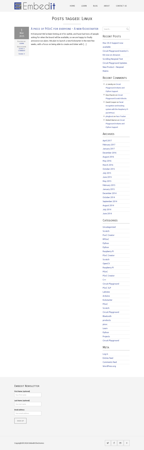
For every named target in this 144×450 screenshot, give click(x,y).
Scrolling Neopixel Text (113, 59)
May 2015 (107, 181)
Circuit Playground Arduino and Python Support (115, 87)
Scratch (106, 231)
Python (106, 243)
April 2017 (107, 140)
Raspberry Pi (108, 251)
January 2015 (109, 189)
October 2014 (109, 197)
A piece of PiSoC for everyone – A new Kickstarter (64, 28)
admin (21, 43)
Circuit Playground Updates (115, 63)
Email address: (19, 409)
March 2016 (108, 165)
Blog (95, 6)
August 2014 (108, 205)
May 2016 (107, 161)
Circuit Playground (111, 284)
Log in (105, 354)
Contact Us (121, 6)
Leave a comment (21, 50)
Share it (22, 54)
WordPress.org (109, 366)
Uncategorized (109, 227)
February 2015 (109, 185)
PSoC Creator (109, 255)
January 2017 (109, 149)
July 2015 (107, 173)
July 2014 (107, 209)
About (107, 6)
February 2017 (109, 145)
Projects (106, 336)
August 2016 (108, 157)
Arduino (106, 296)
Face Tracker (121, 116)
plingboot (109, 116)
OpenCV (106, 263)
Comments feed (110, 362)
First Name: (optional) (22, 391)
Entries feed (108, 358)
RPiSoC (106, 239)
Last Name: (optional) (22, 400)
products (107, 320)
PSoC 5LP (107, 288)
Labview (106, 292)
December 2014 (109, 193)
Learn (84, 6)
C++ (104, 280)
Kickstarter (107, 300)
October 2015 (109, 169)
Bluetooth (107, 316)
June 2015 (107, 177)
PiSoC (105, 271)
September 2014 (110, 201)
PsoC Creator (108, 235)
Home (72, 6)
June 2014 (107, 213)
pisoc (105, 324)
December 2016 (109, 153)
